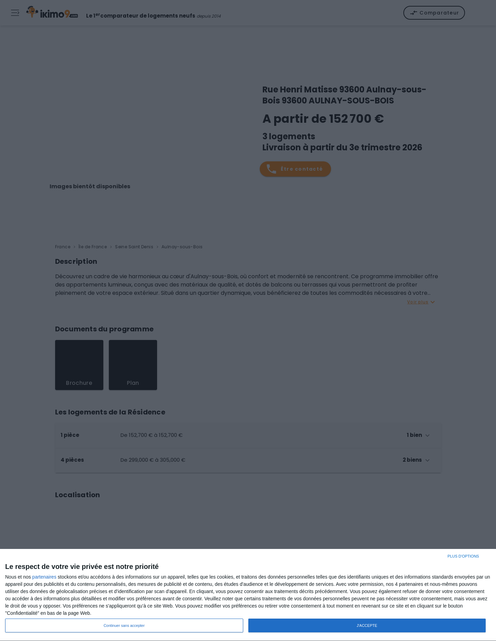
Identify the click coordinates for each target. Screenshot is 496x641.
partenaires (44, 576)
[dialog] (248, 595)
